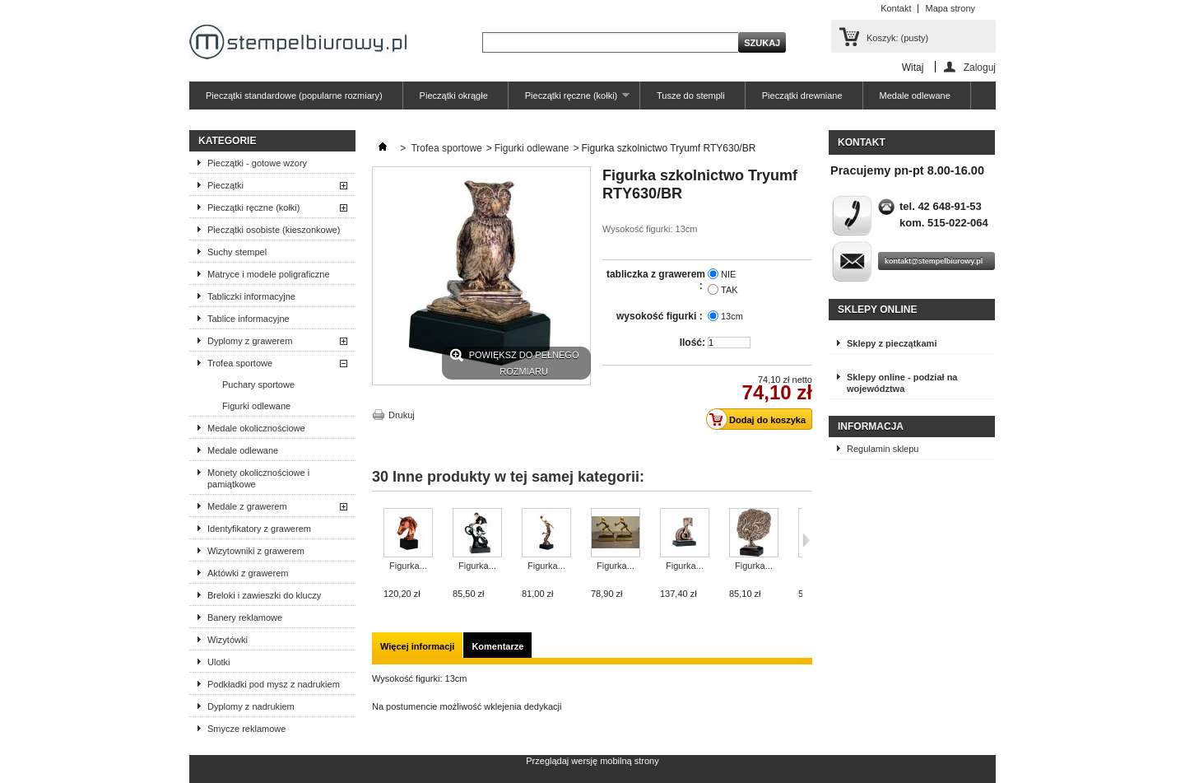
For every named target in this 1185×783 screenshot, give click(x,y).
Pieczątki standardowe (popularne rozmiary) (294, 95)
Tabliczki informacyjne (251, 296)
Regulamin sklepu (882, 449)
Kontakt (896, 8)
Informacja (871, 426)
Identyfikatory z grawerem (259, 529)
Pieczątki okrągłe (454, 95)
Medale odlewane (915, 95)
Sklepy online (877, 309)
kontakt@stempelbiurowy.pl (934, 261)
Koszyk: (897, 38)
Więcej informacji (417, 646)
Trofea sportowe (239, 363)
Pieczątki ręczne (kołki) (569, 100)
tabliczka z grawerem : (655, 279)
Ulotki (218, 662)
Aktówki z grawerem (247, 573)
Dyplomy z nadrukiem (251, 706)
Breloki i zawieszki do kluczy (264, 595)
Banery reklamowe (244, 617)
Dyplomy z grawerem (249, 341)
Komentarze (497, 646)
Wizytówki (227, 640)
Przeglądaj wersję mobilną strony (592, 761)
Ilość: (692, 342)
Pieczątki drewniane (802, 95)
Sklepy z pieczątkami (891, 343)
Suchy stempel (237, 252)
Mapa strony (950, 8)
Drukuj (401, 415)
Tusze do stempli (691, 95)
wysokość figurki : (660, 316)
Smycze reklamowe (246, 729)
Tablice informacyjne (248, 319)
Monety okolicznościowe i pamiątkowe (258, 478)
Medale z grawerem (247, 506)
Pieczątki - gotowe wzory (257, 163)
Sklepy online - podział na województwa (902, 383)
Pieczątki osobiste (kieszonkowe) (273, 230)
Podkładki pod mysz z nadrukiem (273, 684)
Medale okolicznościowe (256, 428)
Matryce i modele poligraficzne (268, 274)
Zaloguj (980, 67)
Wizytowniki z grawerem (255, 551)
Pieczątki (225, 185)
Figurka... (408, 566)
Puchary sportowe (258, 384)
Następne (806, 540)
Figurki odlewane (256, 406)
